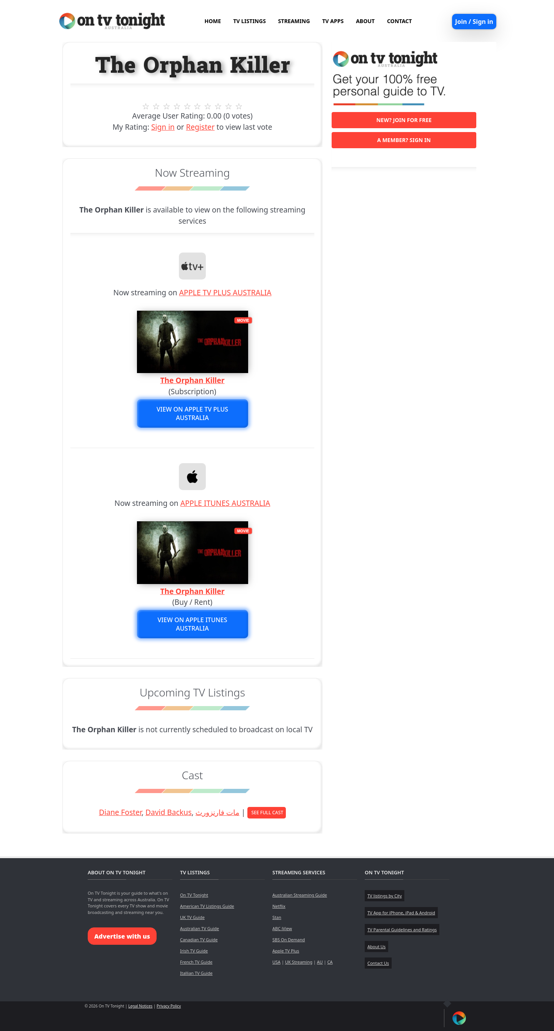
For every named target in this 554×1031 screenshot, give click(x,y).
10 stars (239, 106)
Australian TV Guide (199, 928)
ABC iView (282, 928)
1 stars (146, 106)
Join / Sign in (474, 21)
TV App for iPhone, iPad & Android (401, 913)
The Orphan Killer (192, 380)
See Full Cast (267, 812)
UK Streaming (298, 962)
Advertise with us (122, 936)
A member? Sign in (404, 140)
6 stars (197, 106)
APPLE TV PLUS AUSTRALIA (225, 292)
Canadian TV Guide (199, 939)
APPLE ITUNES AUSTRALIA (225, 503)
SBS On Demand (288, 939)
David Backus (168, 812)
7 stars (208, 106)
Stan (276, 917)
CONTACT (399, 21)
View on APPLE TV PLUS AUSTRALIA (192, 413)
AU (320, 962)
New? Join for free (404, 120)
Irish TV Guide (194, 951)
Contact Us (378, 963)
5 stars (187, 106)
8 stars (218, 106)
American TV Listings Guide (207, 906)
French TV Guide (196, 962)
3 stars (166, 106)
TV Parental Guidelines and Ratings (402, 929)
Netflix (278, 906)
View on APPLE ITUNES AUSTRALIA (192, 624)
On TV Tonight (194, 895)
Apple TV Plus (285, 951)
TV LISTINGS (249, 21)
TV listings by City (384, 896)
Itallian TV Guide (196, 973)
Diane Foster (120, 812)
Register (200, 127)
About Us (376, 946)
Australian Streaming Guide (299, 895)
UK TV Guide (192, 917)
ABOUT (365, 21)
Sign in (163, 127)
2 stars (156, 106)
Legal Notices (140, 1006)
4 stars (177, 106)
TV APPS (333, 21)
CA (330, 962)
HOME (212, 21)
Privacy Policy (169, 1006)
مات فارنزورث (217, 812)
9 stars (229, 106)
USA (276, 962)
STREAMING (294, 21)
